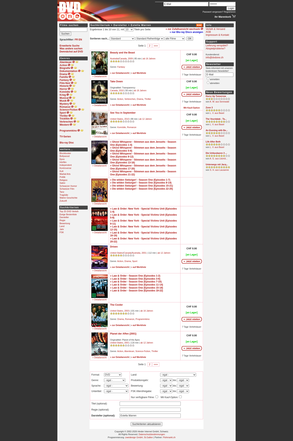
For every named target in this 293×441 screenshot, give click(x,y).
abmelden (215, 83)
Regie (62, 220)
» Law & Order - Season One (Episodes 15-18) (136, 287)
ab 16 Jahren (149, 58)
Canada (123, 58)
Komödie (121, 127)
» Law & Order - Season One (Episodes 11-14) (136, 284)
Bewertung (65, 223)
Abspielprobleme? (215, 48)
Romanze (132, 127)
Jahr (62, 229)
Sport (134, 261)
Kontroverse (65, 168)
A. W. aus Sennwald (219, 101)
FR (76, 39)
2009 (130, 58)
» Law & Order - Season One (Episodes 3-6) (135, 278)
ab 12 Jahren (145, 119)
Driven (114, 246)
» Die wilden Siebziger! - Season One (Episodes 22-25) (141, 188)
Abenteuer (129, 351)
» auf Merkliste (138, 73)
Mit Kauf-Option (192, 107)
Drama (140, 99)
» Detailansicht (99, 76)
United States (116, 119)
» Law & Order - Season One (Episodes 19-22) (136, 290)
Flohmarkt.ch (169, 437)
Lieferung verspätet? (217, 45)
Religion (64, 180)
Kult (61, 171)
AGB (208, 31)
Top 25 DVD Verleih (69, 211)
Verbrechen (130, 99)
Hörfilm (63, 162)
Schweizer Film (67, 189)
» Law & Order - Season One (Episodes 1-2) (135, 275)
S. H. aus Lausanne (219, 170)
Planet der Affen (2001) (123, 333)
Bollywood (65, 156)
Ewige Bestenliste (68, 214)
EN (80, 39)
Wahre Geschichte (68, 198)
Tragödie (64, 195)
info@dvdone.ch (214, 57)
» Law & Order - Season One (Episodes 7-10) (136, 281)
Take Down (116, 81)
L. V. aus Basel (217, 113)
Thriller (147, 99)
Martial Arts (65, 174)
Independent (66, 165)
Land (62, 226)
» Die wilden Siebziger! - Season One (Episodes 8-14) (141, 182)
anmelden (215, 79)
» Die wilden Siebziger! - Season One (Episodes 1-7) (140, 179)
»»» (156, 45)
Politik (62, 177)
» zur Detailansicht (119, 73)
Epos (62, 159)
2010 (121, 90)
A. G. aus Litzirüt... (219, 158)
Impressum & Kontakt (217, 35)
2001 (144, 253)
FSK (62, 232)
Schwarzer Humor (68, 186)
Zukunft (63, 201)
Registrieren (230, 12)
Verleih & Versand (215, 29)
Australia (114, 58)
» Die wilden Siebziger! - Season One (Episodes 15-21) (141, 185)
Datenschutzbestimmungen (152, 434)
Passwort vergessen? (213, 12)
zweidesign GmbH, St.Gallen (139, 437)
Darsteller (64, 217)
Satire (62, 183)
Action (120, 99)
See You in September (123, 112)
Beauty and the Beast (122, 52)
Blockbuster (65, 153)
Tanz (62, 192)
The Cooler (116, 304)
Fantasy (121, 67)
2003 (126, 311)
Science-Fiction (142, 351)
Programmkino (143, 319)
